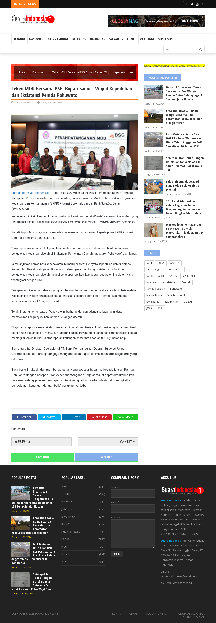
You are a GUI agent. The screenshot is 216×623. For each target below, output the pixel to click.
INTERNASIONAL (57, 39)
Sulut (149, 263)
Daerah (186, 282)
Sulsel (149, 276)
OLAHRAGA (147, 39)
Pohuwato (39, 72)
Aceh (161, 276)
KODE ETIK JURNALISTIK (158, 613)
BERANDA (19, 39)
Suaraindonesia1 (22, 193)
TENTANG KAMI (196, 616)
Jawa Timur (189, 276)
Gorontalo (175, 269)
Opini (160, 308)
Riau (188, 269)
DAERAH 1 (79, 39)
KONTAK (117, 613)
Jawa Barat (152, 301)
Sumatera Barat (176, 295)
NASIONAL (36, 39)
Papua (160, 263)
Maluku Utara (154, 295)
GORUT (188, 301)
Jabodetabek (169, 282)
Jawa (149, 308)
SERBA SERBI (166, 39)
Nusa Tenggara (155, 269)
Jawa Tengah (171, 301)
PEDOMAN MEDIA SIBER (191, 613)
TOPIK (132, 39)
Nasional (151, 282)
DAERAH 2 (97, 39)
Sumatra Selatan (155, 288)
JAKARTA (174, 263)
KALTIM (173, 276)
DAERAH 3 (115, 39)
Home (22, 72)
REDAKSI (133, 613)
